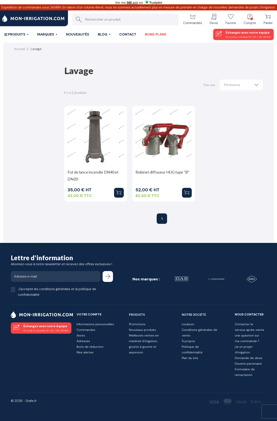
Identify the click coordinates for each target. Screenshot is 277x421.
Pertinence (242, 85)
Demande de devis (248, 358)
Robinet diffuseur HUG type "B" (162, 172)
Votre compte (89, 314)
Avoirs (81, 335)
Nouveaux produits (142, 330)
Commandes (86, 330)
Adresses (83, 341)
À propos (188, 341)
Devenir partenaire (248, 364)
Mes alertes (85, 352)
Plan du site (190, 358)
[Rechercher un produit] (125, 19)
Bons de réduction (90, 347)
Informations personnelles (95, 324)
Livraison (188, 324)
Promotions (137, 324)
